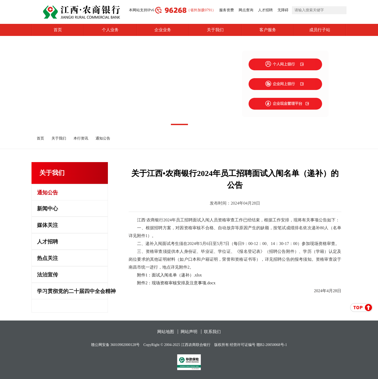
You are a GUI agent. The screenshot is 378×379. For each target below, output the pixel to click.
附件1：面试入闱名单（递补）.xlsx (169, 275)
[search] (319, 10)
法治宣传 (47, 274)
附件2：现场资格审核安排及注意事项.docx (176, 283)
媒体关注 (47, 225)
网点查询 (246, 10)
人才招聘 (265, 10)
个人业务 (110, 30)
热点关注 (47, 258)
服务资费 (226, 10)
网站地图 (165, 331)
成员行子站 (327, 30)
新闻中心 (47, 208)
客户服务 (267, 30)
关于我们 (215, 30)
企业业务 (162, 30)
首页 (58, 30)
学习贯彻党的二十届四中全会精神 (72, 291)
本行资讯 (81, 138)
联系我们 (212, 331)
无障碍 (282, 10)
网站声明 (189, 331)
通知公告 (103, 138)
